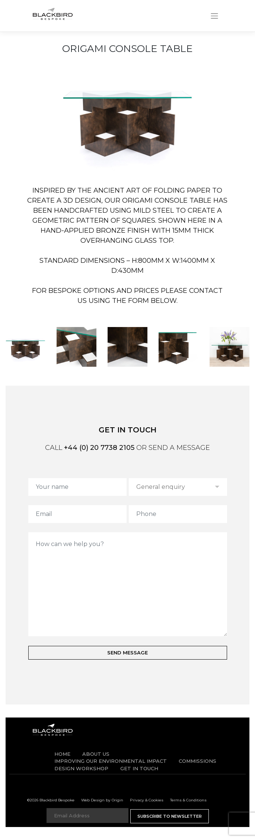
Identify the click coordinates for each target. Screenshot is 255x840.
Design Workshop (81, 768)
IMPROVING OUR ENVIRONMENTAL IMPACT (110, 761)
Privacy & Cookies (146, 800)
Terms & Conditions (188, 800)
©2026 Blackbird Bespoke (50, 800)
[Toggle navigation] (214, 16)
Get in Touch (139, 768)
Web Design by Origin (102, 800)
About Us (95, 754)
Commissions (197, 761)
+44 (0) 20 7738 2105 (99, 448)
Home (62, 754)
